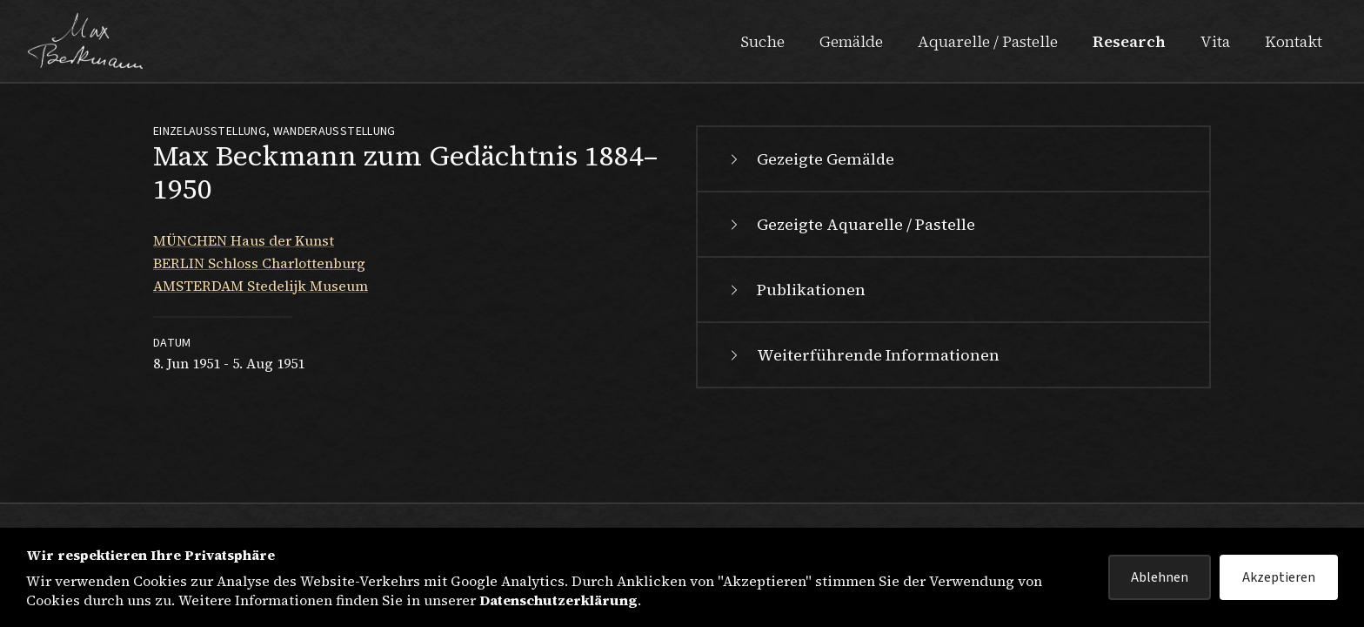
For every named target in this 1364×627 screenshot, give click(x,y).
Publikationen (795, 289)
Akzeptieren (1278, 577)
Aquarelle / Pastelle (988, 41)
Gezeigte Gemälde (809, 159)
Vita (1215, 41)
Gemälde (851, 41)
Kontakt (1293, 41)
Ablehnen (1159, 577)
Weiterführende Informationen (862, 355)
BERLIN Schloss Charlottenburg (259, 263)
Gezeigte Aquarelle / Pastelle (850, 224)
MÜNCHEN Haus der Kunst (243, 240)
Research (1129, 41)
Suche (762, 41)
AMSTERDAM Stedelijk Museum (260, 285)
